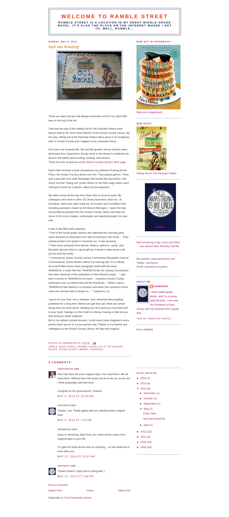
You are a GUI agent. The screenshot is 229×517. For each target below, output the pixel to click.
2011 (144, 436)
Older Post (124, 490)
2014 (144, 383)
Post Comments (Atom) (77, 497)
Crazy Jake (149, 413)
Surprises (96, 349)
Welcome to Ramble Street (114, 16)
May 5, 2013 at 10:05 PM (75, 396)
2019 (144, 378)
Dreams (82, 347)
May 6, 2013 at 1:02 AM (74, 419)
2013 (144, 388)
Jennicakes (96, 203)
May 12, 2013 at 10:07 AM (76, 456)
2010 (144, 442)
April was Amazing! (154, 418)
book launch (67, 347)
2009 (144, 447)
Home (90, 490)
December (150, 393)
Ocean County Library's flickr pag (105, 162)
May (146, 408)
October (149, 398)
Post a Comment (58, 484)
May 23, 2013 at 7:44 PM (75, 476)
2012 (144, 431)
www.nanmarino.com (163, 258)
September (150, 403)
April (147, 424)
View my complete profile (154, 319)
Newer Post (55, 490)
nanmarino (63, 405)
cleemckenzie (65, 368)
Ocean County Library (73, 349)
